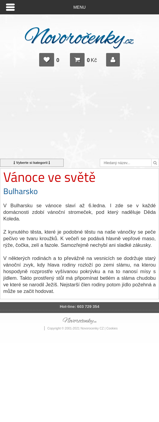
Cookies (112, 328)
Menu (80, 7)
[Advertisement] (79, 115)
